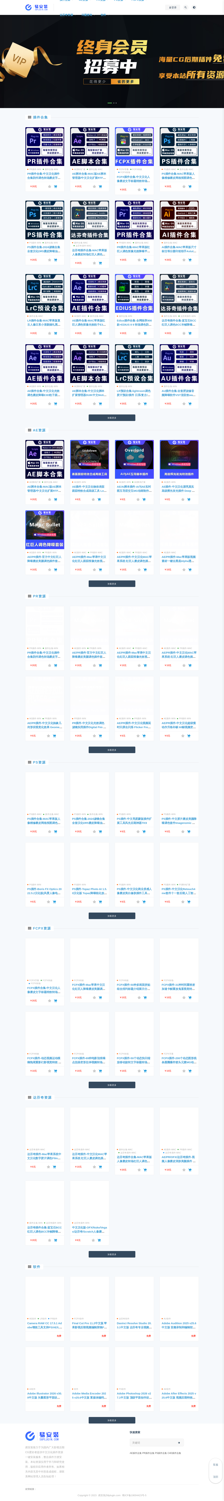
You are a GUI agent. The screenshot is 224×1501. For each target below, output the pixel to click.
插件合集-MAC (95, 169)
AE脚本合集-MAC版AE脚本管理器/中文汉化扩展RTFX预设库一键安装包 (89, 177)
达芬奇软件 (123, 1319)
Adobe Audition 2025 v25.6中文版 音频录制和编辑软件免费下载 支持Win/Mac (179, 1327)
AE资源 (39, 430)
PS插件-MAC (169, 169)
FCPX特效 (136, 169)
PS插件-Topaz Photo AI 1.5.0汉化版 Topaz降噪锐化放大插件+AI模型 (89, 893)
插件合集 (40, 117)
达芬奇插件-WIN (187, 316)
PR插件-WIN (34, 169)
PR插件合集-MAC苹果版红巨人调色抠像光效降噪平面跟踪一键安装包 (133, 251)
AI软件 (31, 1389)
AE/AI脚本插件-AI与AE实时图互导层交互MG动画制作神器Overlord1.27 (134, 490)
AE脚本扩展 (78, 169)
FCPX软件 (78, 1319)
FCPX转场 (124, 172)
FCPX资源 (42, 928)
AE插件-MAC (79, 316)
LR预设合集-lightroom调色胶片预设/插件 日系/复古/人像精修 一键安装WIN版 (134, 395)
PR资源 (39, 596)
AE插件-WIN (34, 386)
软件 (103, 14)
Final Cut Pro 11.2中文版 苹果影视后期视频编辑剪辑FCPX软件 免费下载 (89, 1327)
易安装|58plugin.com (109, 1495)
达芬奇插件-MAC (82, 246)
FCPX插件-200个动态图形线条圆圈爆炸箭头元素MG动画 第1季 (179, 1062)
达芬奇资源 (66, 14)
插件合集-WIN (50, 169)
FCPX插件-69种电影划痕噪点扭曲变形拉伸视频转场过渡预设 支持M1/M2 (88, 1062)
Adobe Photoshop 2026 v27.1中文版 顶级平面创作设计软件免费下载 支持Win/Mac (134, 1397)
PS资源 (39, 762)
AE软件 (31, 1319)
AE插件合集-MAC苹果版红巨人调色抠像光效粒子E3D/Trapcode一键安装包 (89, 324)
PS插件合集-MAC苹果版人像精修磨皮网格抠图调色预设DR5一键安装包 (178, 177)
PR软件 (52, 1319)
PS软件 (121, 1389)
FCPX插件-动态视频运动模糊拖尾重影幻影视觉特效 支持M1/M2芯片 (44, 1062)
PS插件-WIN (34, 243)
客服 (215, 1464)
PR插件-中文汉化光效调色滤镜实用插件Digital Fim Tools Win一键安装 (89, 727)
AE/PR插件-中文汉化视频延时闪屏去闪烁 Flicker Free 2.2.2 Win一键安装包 (134, 727)
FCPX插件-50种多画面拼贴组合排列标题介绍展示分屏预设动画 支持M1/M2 (133, 989)
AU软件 (166, 1319)
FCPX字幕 (123, 169)
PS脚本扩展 (183, 885)
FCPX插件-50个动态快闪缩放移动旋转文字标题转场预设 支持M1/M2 (133, 1062)
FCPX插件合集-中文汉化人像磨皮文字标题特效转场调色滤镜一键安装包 (133, 181)
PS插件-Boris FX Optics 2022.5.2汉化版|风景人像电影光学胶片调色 (44, 893)
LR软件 (42, 1319)
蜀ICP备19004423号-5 (134, 1495)
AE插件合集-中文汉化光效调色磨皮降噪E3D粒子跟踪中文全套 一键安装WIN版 (43, 395)
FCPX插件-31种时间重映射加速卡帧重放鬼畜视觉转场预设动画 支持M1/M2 (178, 989)
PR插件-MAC (124, 243)
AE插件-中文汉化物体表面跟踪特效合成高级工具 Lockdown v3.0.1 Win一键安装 (89, 490)
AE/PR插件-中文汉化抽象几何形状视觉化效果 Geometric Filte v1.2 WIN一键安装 (44, 727)
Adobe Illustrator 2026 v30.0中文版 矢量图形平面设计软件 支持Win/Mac (44, 1397)
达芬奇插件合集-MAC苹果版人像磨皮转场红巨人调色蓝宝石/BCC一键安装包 (89, 254)
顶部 (215, 1476)
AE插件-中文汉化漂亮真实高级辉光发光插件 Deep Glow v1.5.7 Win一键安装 (179, 490)
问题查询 (87, 14)
